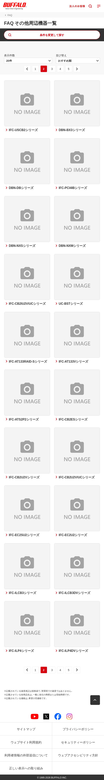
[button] (95, 700)
